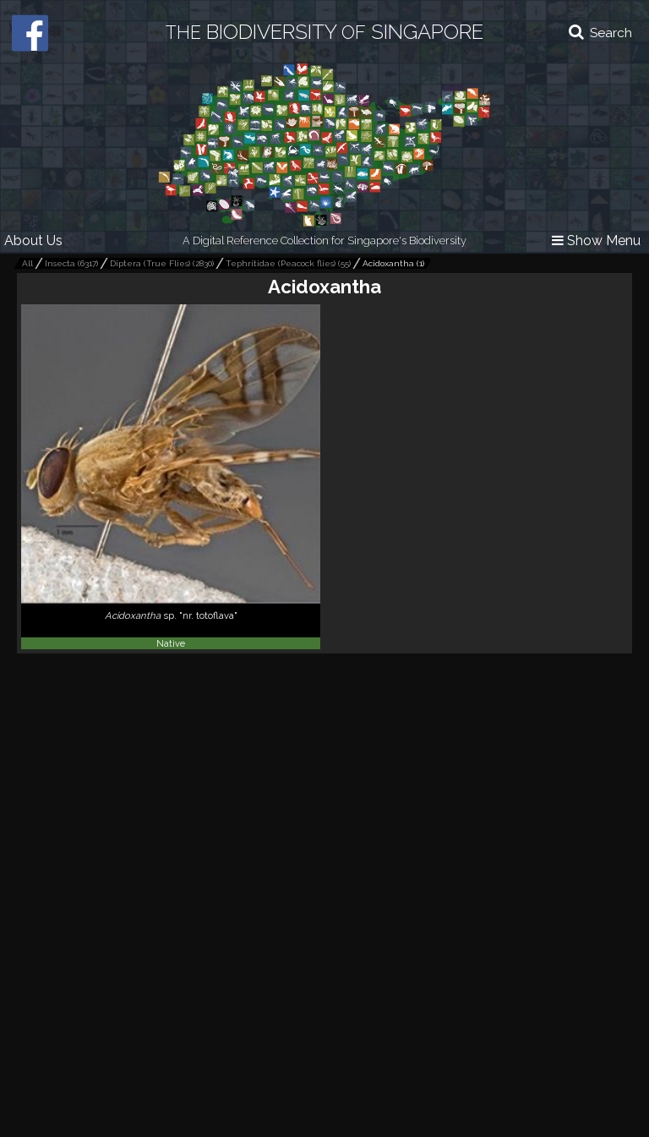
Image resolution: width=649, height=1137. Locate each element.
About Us (33, 240)
